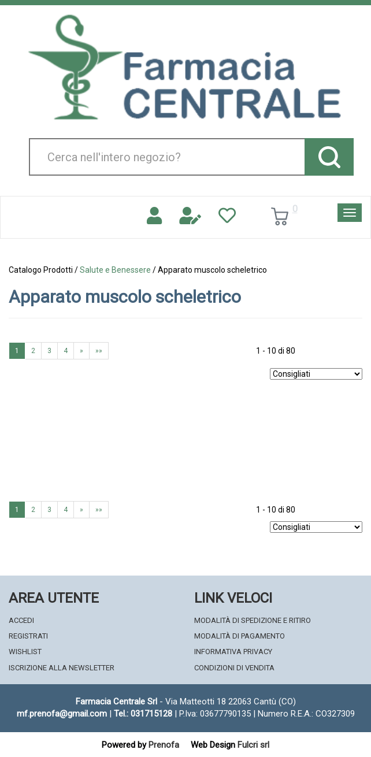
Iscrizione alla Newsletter (61, 667)
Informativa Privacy (233, 651)
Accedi (21, 620)
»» (98, 351)
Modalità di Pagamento (239, 636)
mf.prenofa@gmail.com (62, 713)
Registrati (28, 636)
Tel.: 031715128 (143, 713)
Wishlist (25, 651)
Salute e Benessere (115, 269)
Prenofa (164, 745)
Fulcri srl (253, 745)
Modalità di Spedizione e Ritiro (252, 620)
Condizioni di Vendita (234, 667)
